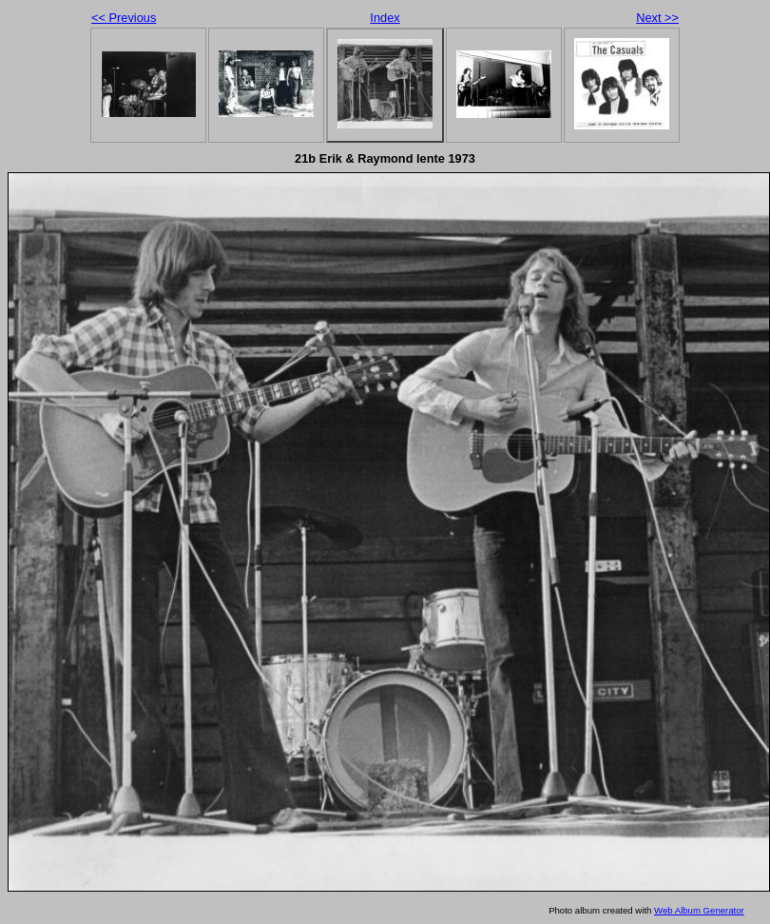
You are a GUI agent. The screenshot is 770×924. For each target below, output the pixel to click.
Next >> (657, 17)
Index (384, 17)
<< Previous (123, 17)
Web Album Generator (699, 910)
